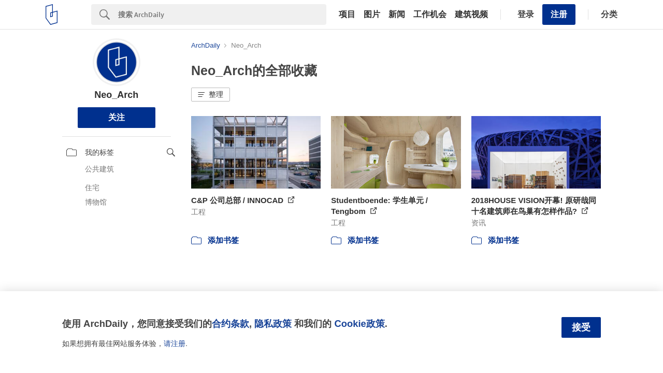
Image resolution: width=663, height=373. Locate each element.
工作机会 (429, 14)
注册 (559, 14)
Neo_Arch (116, 95)
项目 (347, 14)
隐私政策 (273, 323)
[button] (210, 95)
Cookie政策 (359, 323)
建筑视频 (471, 14)
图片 (372, 14)
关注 (116, 117)
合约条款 (230, 323)
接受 (581, 327)
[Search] (222, 14)
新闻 (396, 14)
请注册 (174, 343)
